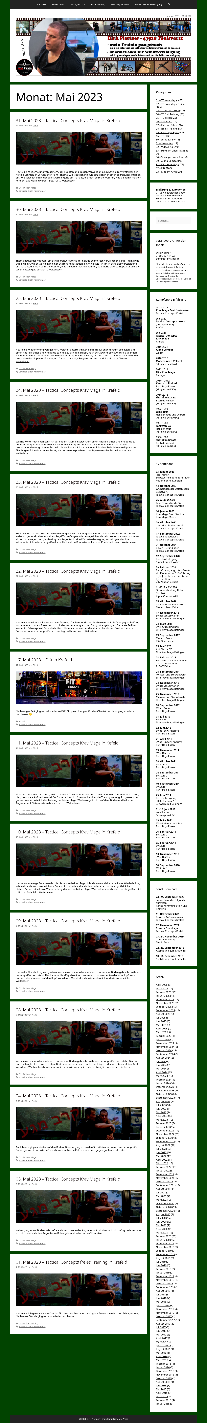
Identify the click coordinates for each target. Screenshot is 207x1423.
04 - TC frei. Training (28, 1323)
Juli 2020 (161, 1218)
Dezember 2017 (165, 1309)
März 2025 (162, 1032)
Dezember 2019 (165, 1243)
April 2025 (161, 1028)
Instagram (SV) (78, 4)
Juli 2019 (161, 1261)
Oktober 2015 (164, 1378)
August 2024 (163, 1057)
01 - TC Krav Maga (27, 187)
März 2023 (162, 1119)
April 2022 (161, 1159)
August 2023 (163, 1101)
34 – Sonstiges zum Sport (170, 157)
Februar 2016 (163, 1363)
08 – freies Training (167, 128)
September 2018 (165, 1287)
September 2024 (165, 1054)
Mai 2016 (161, 1352)
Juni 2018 (161, 1298)
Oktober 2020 (164, 1207)
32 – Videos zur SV (166, 146)
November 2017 (165, 1312)
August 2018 (163, 1290)
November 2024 (165, 1046)
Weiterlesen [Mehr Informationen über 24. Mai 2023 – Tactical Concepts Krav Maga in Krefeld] (22, 453)
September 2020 (165, 1210)
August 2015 (163, 1382)
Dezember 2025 (165, 999)
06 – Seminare (164, 121)
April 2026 (161, 984)
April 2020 (161, 1229)
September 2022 (165, 1141)
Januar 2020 (163, 1240)
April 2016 (161, 1356)
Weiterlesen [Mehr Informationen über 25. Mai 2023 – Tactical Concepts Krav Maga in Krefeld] (22, 361)
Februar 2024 (163, 1079)
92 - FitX (23, 721)
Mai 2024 (161, 1068)
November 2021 (165, 1178)
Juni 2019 (161, 1265)
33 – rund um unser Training (172, 150)
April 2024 (161, 1072)
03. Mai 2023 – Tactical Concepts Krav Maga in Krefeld (68, 1179)
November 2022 (165, 1134)
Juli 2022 (161, 1148)
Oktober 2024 (164, 1050)
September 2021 (165, 1185)
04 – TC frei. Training (167, 114)
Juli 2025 (161, 1017)
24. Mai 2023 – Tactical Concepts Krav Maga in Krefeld (68, 390)
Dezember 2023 (165, 1086)
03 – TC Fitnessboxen (168, 110)
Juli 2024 (161, 1061)
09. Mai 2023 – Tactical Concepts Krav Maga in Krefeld (68, 921)
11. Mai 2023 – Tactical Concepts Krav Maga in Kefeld (67, 743)
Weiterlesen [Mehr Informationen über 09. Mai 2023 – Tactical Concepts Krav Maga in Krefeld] (22, 981)
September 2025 (165, 1010)
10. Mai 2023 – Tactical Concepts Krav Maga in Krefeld (68, 832)
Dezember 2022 (165, 1130)
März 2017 (162, 1342)
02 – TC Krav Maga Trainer (171, 104)
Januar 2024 (163, 1083)
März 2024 (162, 1076)
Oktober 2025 (164, 1006)
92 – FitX (160, 168)
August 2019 (163, 1258)
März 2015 (162, 1396)
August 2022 (163, 1145)
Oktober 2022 (164, 1137)
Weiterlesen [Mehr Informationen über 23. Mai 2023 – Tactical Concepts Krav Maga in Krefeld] (129, 542)
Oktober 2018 (164, 1283)
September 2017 (165, 1320)
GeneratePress (120, 1418)
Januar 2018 (163, 1305)
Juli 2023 (161, 1105)
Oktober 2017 (164, 1316)
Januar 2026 (163, 995)
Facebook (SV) (98, 4)
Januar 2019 (163, 1272)
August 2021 (163, 1188)
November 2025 (165, 1003)
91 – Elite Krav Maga (167, 164)
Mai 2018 (161, 1301)
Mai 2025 (161, 1025)
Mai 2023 (161, 1112)
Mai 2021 (161, 1196)
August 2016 (163, 1349)
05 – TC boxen (164, 117)
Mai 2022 (161, 1156)
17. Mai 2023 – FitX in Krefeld (44, 660)
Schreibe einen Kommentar (32, 191)
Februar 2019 (163, 1269)
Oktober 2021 (164, 1181)
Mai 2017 (161, 1334)
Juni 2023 (161, 1108)
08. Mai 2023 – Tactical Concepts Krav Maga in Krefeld (68, 1010)
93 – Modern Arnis (166, 171)
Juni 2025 (161, 1021)
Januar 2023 (163, 1127)
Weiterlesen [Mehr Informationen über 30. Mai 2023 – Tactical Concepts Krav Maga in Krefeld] (55, 269)
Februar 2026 (163, 992)
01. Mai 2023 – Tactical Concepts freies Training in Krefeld (71, 1262)
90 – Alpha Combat (167, 160)
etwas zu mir (58, 4)
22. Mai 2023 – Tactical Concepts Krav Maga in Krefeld (68, 571)
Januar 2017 (163, 1345)
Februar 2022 (163, 1167)
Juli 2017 (161, 1327)
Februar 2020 (163, 1236)
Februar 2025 (163, 1035)
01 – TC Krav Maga (166, 100)
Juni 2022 (161, 1152)
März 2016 (162, 1360)
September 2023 (165, 1097)
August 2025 (163, 1014)
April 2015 (161, 1392)
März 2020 (162, 1232)
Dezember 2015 (165, 1371)
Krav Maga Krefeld (120, 4)
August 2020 (163, 1214)
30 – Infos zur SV (165, 139)
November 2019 (165, 1247)
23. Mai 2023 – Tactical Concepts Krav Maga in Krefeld (68, 482)
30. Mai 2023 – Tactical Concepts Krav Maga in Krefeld (68, 209)
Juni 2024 (161, 1065)
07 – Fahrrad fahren (167, 125)
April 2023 (161, 1116)
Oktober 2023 (164, 1094)
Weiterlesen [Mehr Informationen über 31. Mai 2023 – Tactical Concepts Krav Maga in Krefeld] (68, 180)
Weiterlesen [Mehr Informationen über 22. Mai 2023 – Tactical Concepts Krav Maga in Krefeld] (91, 631)
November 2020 (165, 1203)
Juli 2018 (161, 1294)
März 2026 (162, 988)
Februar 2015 (163, 1400)
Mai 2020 (161, 1225)
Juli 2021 (161, 1192)
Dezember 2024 (165, 1043)
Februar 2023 (163, 1123)
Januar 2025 (163, 1039)
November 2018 (165, 1280)
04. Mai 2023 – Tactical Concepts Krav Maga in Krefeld (68, 1096)
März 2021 (162, 1199)
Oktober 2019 (164, 1250)
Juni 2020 (161, 1221)
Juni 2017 (161, 1330)
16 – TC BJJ (162, 136)
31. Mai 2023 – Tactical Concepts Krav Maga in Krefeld (68, 120)
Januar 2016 (163, 1367)
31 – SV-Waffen (164, 143)
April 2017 (161, 1338)
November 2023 (165, 1090)
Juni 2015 (161, 1385)
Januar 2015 (163, 1403)
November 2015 (165, 1374)
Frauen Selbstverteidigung (148, 4)
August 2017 (163, 1323)
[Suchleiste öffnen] (169, 4)
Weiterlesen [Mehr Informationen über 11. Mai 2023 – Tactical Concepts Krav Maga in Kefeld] (73, 803)
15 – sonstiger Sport (167, 132)
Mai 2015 (161, 1389)
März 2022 (162, 1163)
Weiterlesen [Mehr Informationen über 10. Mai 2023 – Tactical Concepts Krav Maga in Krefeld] (46, 892)
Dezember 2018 (165, 1276)
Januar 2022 (163, 1170)
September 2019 (165, 1254)
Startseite (41, 4)
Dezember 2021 (165, 1174)
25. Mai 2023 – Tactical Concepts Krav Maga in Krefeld (68, 298)
